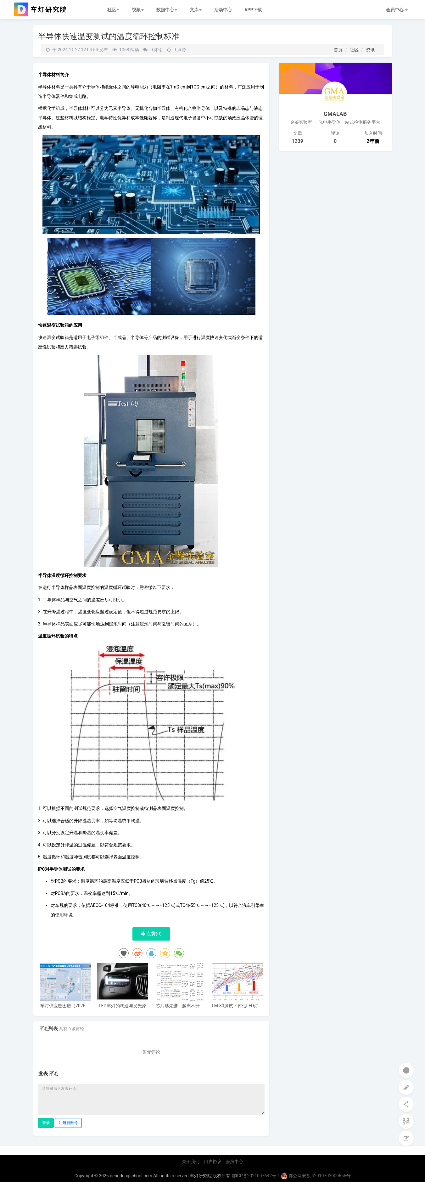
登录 (46, 1123)
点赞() (151, 933)
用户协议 (212, 1161)
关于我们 (190, 1161)
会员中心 (234, 1161)
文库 (196, 9)
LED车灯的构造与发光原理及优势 (122, 1006)
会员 (397, 9)
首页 (338, 49)
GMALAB (335, 113)
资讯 (370, 49)
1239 (297, 141)
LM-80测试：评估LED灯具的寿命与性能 (237, 1006)
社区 (113, 9)
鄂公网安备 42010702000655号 (315, 1175)
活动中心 (223, 9)
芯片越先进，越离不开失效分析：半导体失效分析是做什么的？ (180, 1006)
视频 (138, 9)
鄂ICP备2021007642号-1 (256, 1175)
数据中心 (166, 9)
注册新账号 (68, 1123)
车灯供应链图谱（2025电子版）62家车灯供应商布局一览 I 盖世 (65, 1006)
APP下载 (253, 9)
